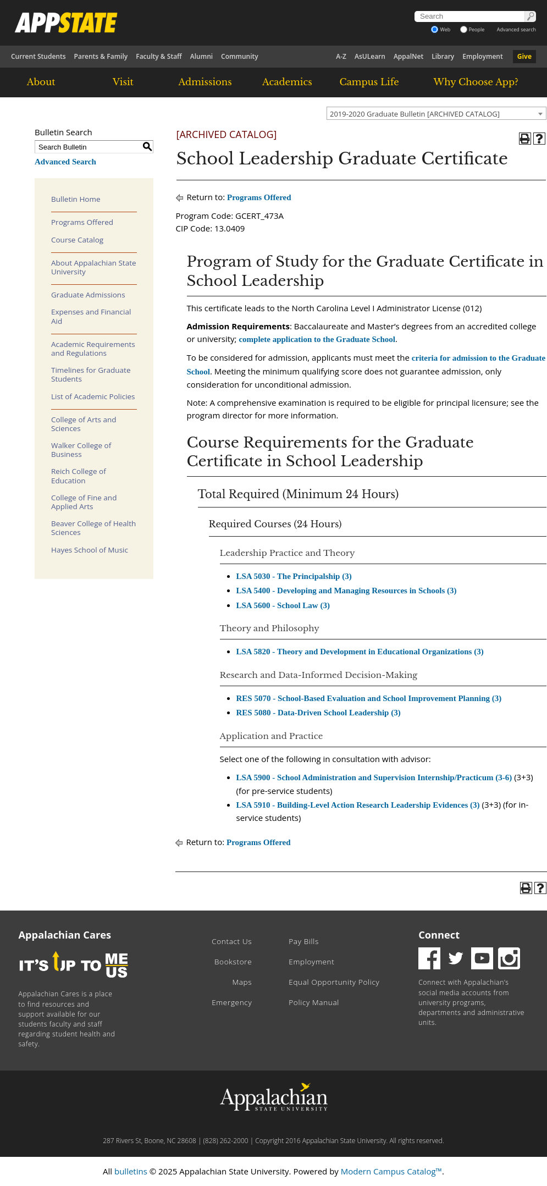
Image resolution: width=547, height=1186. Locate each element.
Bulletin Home (76, 199)
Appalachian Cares (65, 934)
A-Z (341, 56)
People (472, 29)
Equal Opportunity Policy (334, 982)
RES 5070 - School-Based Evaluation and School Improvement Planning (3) (369, 698)
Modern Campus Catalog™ (391, 1171)
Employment (482, 56)
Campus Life (369, 81)
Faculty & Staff (159, 56)
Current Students (38, 56)
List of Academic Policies (93, 396)
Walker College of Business (81, 449)
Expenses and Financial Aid (91, 316)
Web (440, 29)
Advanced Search (65, 161)
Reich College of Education (78, 475)
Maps (242, 982)
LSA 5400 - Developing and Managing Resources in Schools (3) (346, 590)
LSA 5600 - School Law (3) (283, 605)
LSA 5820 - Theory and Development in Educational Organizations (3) (360, 651)
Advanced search (516, 29)
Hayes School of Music (89, 550)
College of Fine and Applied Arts (84, 502)
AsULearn (370, 56)
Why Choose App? (475, 81)
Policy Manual (314, 1002)
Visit (123, 81)
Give (524, 56)
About (41, 81)
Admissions (205, 81)
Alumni (201, 56)
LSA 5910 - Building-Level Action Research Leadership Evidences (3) (358, 805)
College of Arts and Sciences (83, 424)
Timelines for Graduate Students (91, 374)
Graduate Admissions (88, 295)
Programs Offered (82, 222)
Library (443, 56)
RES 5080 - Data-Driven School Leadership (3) (318, 712)
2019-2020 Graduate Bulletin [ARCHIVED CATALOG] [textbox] (415, 114)
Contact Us (232, 941)
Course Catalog (77, 240)
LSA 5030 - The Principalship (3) (294, 576)
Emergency (232, 1002)
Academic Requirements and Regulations (93, 348)
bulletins (130, 1171)
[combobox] (436, 113)
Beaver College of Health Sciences (93, 527)
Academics (287, 81)
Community (239, 56)
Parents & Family (101, 56)
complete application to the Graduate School (317, 339)
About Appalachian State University (93, 267)
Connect (439, 934)
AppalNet (408, 56)
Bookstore (233, 962)
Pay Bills (304, 941)
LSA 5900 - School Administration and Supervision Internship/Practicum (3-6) (374, 777)
